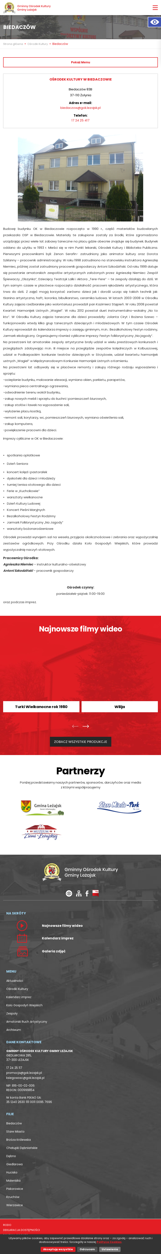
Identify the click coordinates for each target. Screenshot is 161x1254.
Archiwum (13, 1030)
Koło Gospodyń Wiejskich (24, 1005)
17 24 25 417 (80, 120)
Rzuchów (12, 1197)
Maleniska (13, 1180)
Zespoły (12, 1013)
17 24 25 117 (14, 1068)
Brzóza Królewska (18, 1140)
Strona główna (13, 44)
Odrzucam (87, 1249)
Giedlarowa (14, 1164)
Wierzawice (14, 1205)
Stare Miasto (15, 1131)
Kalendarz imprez (18, 997)
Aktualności (14, 981)
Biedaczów (14, 1123)
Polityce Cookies (109, 1242)
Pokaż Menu (80, 62)
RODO (7, 1225)
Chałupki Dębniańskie (22, 1148)
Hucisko (11, 1172)
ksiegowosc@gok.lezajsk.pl (25, 1078)
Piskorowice (14, 1189)
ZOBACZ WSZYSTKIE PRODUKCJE (80, 741)
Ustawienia (110, 1249)
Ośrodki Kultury (37, 44)
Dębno (11, 1156)
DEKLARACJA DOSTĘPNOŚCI (21, 1230)
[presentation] (76, 726)
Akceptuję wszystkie (58, 1249)
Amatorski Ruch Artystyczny (26, 1022)
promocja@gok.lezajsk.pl (24, 1073)
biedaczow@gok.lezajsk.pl (80, 107)
